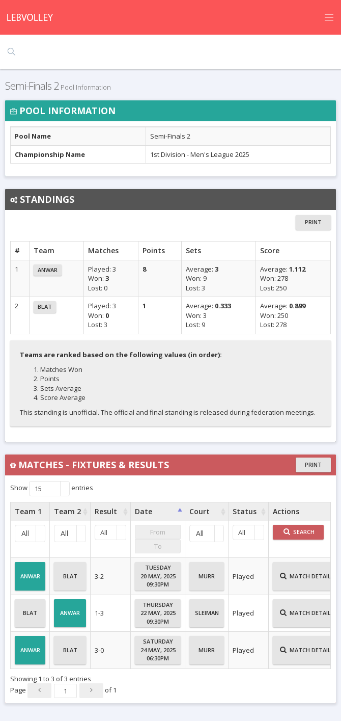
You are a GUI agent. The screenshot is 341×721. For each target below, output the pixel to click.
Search (299, 532)
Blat (45, 306)
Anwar (48, 270)
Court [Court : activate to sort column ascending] (199, 511)
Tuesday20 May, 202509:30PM (158, 576)
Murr (206, 580)
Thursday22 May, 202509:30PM (158, 613)
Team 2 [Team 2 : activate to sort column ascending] (67, 511)
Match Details (307, 580)
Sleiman (207, 617)
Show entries (51, 488)
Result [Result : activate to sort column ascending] (106, 511)
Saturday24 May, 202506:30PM (158, 649)
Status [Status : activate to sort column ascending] (245, 511)
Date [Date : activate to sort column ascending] (143, 511)
